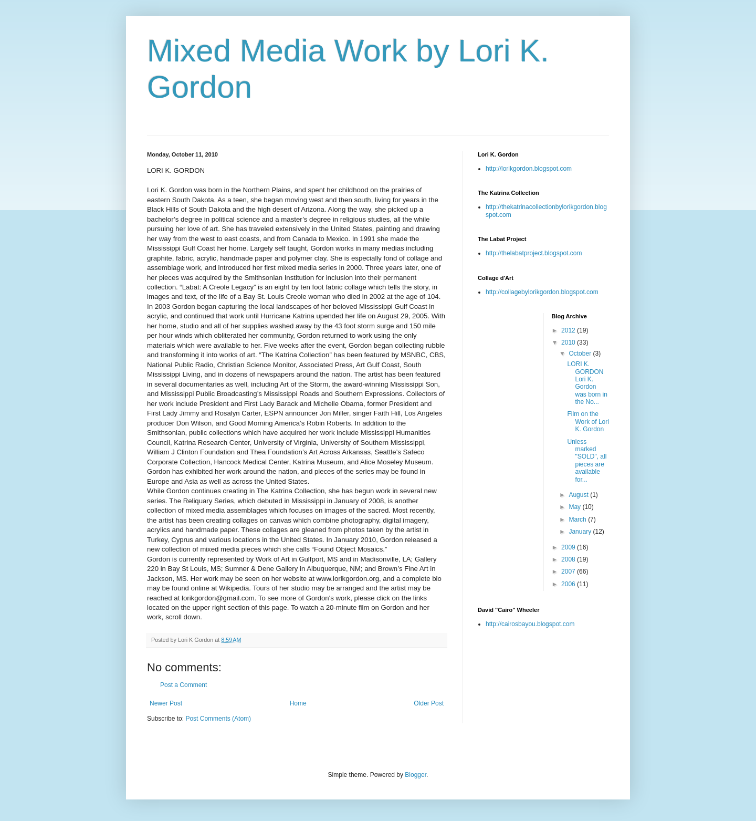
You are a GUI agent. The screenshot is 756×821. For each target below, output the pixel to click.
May (575, 507)
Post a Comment (183, 685)
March (578, 519)
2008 (569, 559)
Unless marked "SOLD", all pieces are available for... (586, 460)
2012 (569, 330)
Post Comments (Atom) (218, 718)
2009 (569, 547)
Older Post (429, 703)
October (581, 353)
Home (298, 703)
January (581, 531)
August (579, 494)
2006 (569, 584)
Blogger (415, 774)
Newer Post (166, 703)
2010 (569, 342)
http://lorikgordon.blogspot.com (529, 168)
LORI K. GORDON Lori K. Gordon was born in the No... (587, 383)
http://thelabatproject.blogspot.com (534, 253)
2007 (569, 571)
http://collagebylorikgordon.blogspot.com (542, 292)
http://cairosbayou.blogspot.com (530, 624)
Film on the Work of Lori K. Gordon (587, 421)
